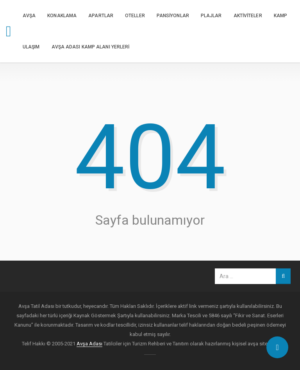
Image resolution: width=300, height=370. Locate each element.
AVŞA (29, 15)
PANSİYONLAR (173, 15)
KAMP (280, 15)
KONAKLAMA (62, 15)
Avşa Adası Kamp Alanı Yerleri (91, 47)
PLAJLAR (211, 15)
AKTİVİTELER (248, 15)
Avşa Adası (89, 344)
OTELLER (135, 15)
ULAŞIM (31, 47)
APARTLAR (100, 15)
